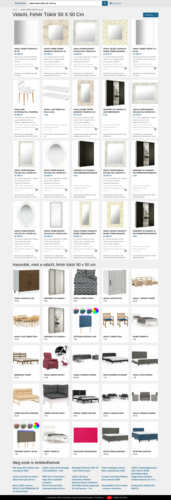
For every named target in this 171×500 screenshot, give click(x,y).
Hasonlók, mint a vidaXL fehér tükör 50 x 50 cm (25, 74)
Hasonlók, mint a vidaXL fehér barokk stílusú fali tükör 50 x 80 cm (25, 196)
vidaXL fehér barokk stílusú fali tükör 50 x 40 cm (144, 112)
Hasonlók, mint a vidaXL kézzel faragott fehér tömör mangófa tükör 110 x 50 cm (85, 258)
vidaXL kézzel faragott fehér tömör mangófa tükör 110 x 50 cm (85, 233)
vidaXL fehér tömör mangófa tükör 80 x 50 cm (84, 112)
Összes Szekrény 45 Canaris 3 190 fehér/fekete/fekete (144, 196)
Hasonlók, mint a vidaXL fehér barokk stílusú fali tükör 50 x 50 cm (85, 74)
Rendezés (149, 15)
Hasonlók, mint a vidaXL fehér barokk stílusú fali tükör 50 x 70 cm (25, 257)
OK (109, 497)
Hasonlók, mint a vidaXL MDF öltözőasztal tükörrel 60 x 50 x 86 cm (26, 135)
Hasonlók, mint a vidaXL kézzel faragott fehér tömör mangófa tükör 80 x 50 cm (114, 258)
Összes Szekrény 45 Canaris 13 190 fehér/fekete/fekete (144, 257)
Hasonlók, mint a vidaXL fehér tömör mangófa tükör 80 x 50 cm (85, 135)
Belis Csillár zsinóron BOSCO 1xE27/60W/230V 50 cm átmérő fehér (26, 488)
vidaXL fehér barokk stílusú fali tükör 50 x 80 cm (25, 172)
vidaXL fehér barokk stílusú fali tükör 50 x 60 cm (55, 172)
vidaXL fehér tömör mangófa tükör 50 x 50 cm (55, 51)
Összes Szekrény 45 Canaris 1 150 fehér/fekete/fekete (85, 196)
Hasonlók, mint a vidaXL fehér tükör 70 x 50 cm (144, 74)
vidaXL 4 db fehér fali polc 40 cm (54, 110)
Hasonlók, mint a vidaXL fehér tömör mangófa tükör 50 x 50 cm (56, 74)
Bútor (15, 9)
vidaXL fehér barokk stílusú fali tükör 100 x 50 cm (55, 233)
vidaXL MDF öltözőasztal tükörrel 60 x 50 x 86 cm (26, 112)
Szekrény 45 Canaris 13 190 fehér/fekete (114, 110)
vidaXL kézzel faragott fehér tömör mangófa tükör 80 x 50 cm (115, 233)
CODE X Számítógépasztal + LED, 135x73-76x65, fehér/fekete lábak (144, 471)
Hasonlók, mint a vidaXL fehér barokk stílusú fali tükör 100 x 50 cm (55, 257)
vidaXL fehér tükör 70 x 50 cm (144, 50)
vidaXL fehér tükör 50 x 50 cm (26, 50)
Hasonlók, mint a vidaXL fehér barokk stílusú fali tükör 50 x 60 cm (55, 196)
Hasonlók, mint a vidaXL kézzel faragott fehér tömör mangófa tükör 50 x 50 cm (114, 75)
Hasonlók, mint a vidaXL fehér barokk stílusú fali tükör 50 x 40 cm (144, 135)
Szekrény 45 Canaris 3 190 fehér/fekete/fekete (145, 171)
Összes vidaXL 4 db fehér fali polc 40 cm (56, 135)
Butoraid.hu (20, 3)
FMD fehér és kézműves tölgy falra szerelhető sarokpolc (53, 480)
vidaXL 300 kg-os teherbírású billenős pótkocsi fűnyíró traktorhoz (85, 480)
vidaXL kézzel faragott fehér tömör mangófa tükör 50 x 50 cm (115, 51)
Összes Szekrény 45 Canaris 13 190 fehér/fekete (114, 135)
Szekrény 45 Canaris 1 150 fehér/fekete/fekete (85, 171)
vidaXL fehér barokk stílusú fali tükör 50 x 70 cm (25, 233)
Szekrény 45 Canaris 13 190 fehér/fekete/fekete (145, 232)
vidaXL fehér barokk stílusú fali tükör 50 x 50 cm (85, 51)
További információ (120, 498)
